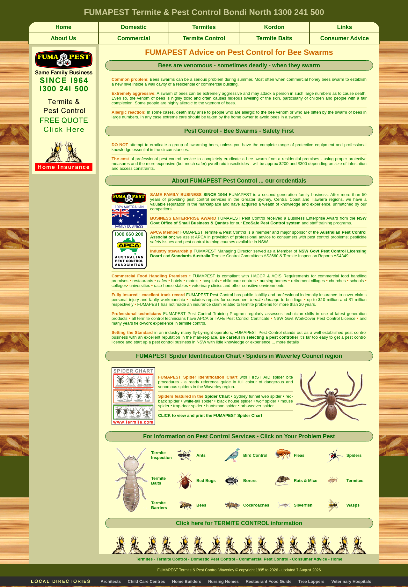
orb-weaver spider (257, 405)
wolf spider (266, 401)
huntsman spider (221, 405)
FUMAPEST (148, 304)
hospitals (210, 280)
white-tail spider (198, 401)
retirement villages (308, 280)
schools (357, 280)
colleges (119, 285)
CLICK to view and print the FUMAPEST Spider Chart (210, 415)
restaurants (142, 280)
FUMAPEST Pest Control (223, 180)
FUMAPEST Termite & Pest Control (213, 232)
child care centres (239, 280)
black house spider (234, 401)
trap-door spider (187, 405)
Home (336, 559)
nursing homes (273, 280)
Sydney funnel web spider (257, 396)
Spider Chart (217, 396)
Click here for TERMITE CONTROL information (239, 523)
